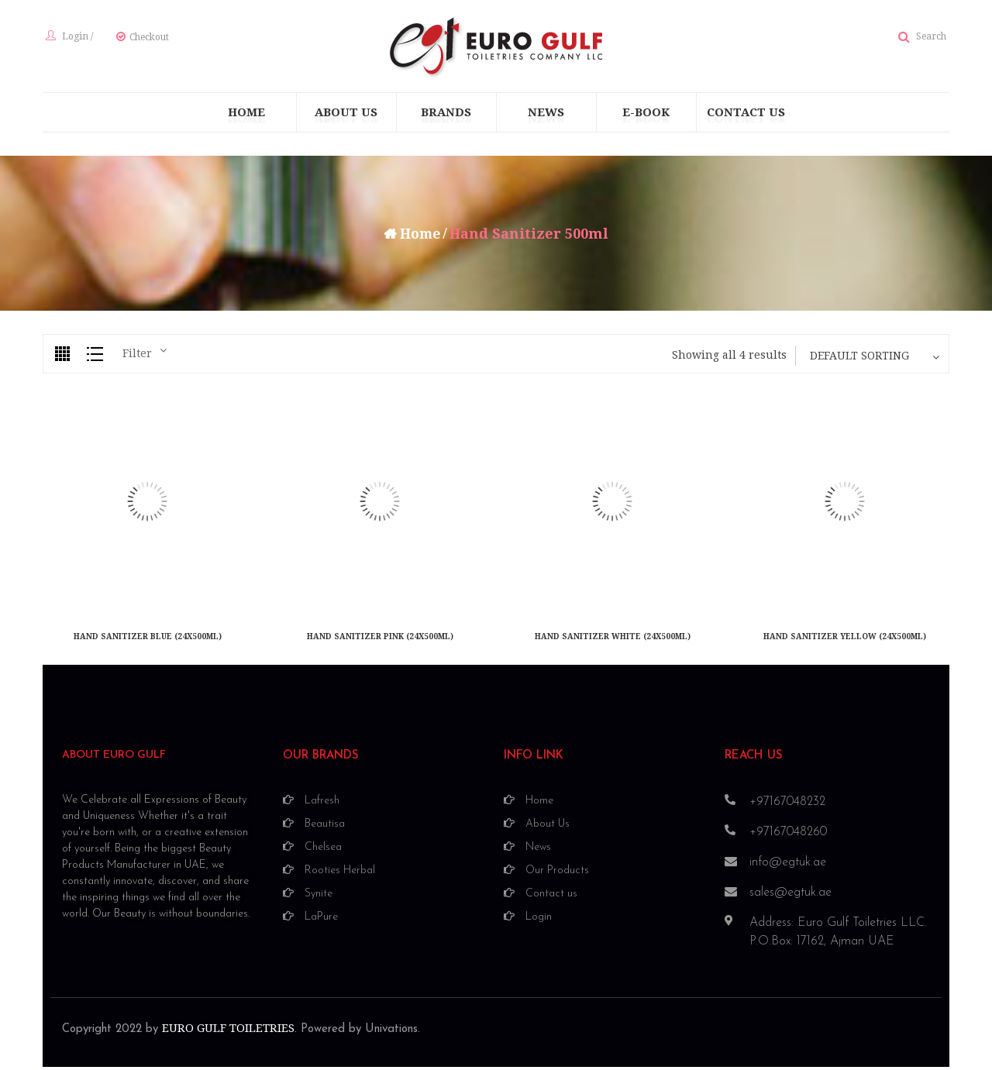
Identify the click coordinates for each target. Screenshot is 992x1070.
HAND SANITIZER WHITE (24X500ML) (613, 641)
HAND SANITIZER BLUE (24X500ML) (148, 641)
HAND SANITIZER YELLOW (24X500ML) (844, 641)
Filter (137, 358)
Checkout (146, 39)
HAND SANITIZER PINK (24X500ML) (380, 641)
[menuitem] (246, 117)
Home (420, 238)
